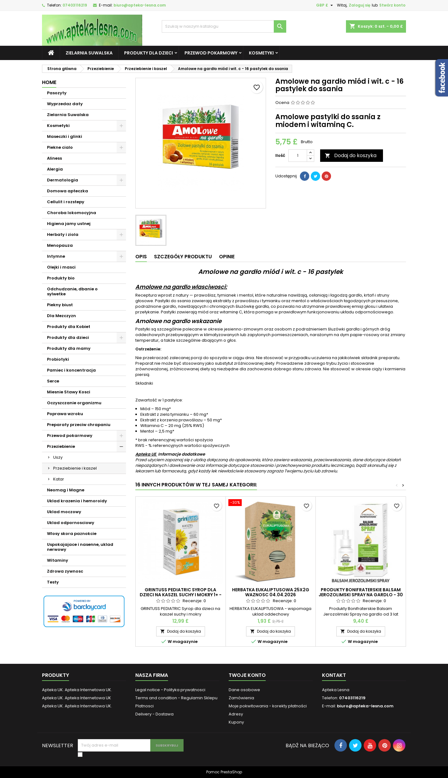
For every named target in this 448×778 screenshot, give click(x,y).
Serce (53, 381)
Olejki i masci (61, 267)
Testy (53, 582)
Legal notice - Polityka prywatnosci (170, 690)
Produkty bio (61, 278)
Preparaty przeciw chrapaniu (78, 425)
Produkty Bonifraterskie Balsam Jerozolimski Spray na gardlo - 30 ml (361, 595)
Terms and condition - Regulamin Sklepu (176, 698)
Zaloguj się (359, 5)
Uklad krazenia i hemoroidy (77, 501)
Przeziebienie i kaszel (75, 468)
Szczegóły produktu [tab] (183, 256)
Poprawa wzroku (65, 414)
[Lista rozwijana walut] (325, 5)
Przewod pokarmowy (210, 53)
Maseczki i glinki (64, 136)
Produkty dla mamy (69, 348)
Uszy (58, 457)
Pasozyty (57, 93)
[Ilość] (297, 155)
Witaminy (57, 560)
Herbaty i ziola (62, 234)
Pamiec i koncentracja (71, 370)
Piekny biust (60, 305)
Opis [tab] (141, 256)
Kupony (236, 722)
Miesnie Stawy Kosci (68, 392)
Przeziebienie (61, 446)
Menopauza (60, 245)
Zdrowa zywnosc (65, 571)
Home (49, 82)
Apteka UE (146, 454)
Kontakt (334, 675)
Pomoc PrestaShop (224, 772)
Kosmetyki (261, 53)
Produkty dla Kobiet (68, 327)
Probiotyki (58, 359)
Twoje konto (247, 675)
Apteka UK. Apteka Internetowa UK (76, 698)
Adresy (236, 714)
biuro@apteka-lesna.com (140, 5)
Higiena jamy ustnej (69, 224)
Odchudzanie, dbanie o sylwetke (72, 291)
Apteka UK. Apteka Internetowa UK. (77, 690)
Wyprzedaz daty (65, 104)
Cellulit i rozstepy (65, 202)
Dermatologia (62, 180)
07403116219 (75, 5)
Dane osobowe (244, 690)
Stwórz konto (392, 5)
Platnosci (144, 706)
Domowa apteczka (67, 191)
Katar (58, 479)
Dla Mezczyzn (61, 316)
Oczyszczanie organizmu (74, 403)
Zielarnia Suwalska (89, 53)
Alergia (55, 169)
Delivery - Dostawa (154, 714)
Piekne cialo (60, 147)
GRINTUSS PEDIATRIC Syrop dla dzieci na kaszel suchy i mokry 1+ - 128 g (181, 595)
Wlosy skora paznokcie (71, 534)
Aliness (54, 158)
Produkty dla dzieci (148, 53)
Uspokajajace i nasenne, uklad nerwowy (80, 546)
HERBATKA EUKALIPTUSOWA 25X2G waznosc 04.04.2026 (270, 592)
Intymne (56, 256)
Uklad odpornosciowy (70, 523)
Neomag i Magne (65, 490)
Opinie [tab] (227, 256)
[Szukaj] (224, 26)
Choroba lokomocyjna (71, 213)
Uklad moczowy (64, 512)
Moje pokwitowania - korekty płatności (268, 706)
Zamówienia (241, 698)
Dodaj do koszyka (350, 155)
